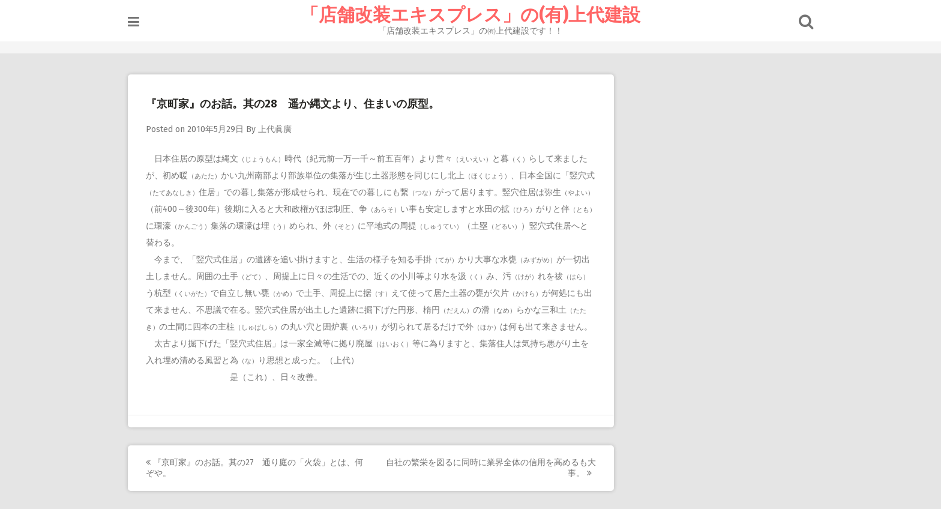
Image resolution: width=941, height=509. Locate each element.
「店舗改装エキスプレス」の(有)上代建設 (470, 15)
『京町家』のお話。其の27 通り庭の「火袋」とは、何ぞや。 (254, 467)
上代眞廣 (275, 129)
